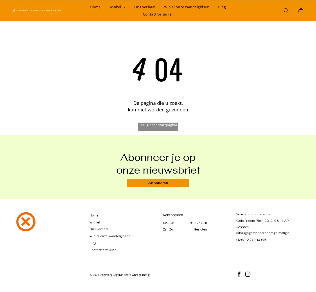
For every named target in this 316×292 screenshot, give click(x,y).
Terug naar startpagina (158, 125)
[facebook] (239, 274)
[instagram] (248, 274)
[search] (286, 11)
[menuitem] (95, 7)
